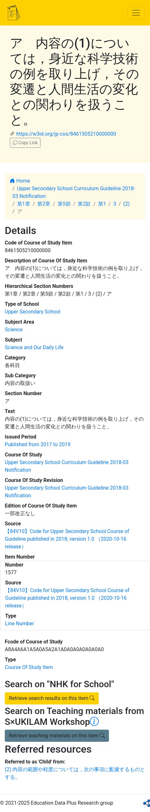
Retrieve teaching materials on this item (57, 736)
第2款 (84, 204)
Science (14, 330)
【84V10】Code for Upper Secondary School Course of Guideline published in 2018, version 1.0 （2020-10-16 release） (67, 539)
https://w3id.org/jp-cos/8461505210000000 (66, 134)
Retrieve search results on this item (52, 698)
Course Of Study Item (29, 667)
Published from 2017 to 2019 (37, 444)
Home (20, 181)
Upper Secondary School (32, 312)
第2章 (43, 204)
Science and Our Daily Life (34, 347)
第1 (102, 204)
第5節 (64, 204)
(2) (126, 204)
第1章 (23, 204)
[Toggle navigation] (136, 12)
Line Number (19, 623)
